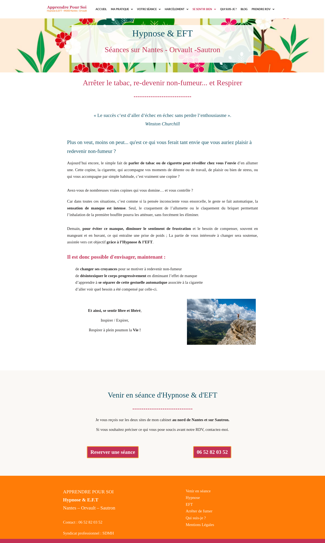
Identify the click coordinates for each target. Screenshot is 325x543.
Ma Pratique (122, 9)
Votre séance (149, 9)
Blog (244, 9)
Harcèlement (176, 9)
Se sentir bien (204, 9)
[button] (122, 9)
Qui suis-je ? (228, 9)
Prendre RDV (263, 9)
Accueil (101, 9)
